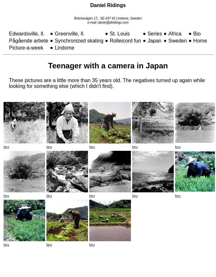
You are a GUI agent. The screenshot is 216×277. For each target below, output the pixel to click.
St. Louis (120, 33)
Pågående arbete (28, 40)
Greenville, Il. (69, 33)
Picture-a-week (26, 47)
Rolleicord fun (125, 40)
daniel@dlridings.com (113, 22)
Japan (155, 40)
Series (155, 33)
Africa (174, 33)
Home (200, 40)
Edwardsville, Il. (26, 33)
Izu (6, 147)
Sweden (177, 40)
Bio (197, 33)
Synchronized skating (79, 40)
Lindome (64, 47)
